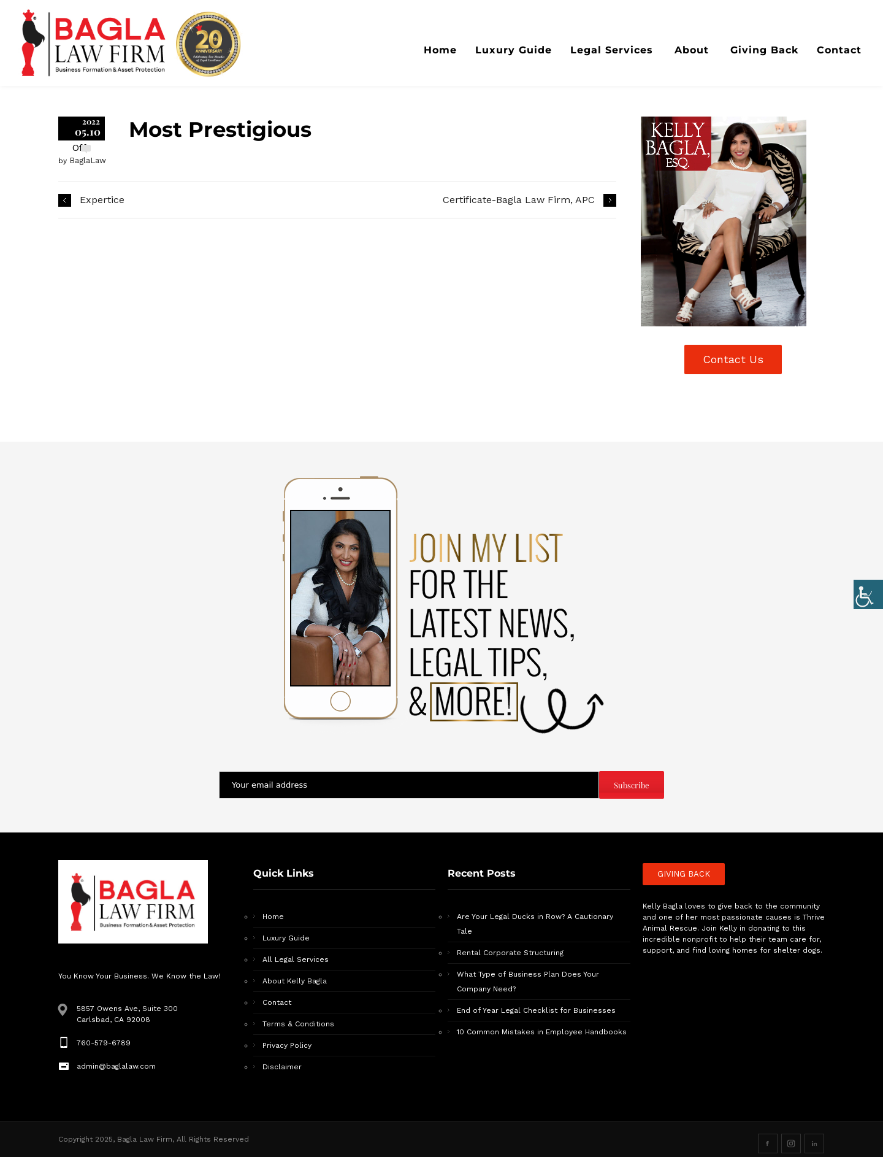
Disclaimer (282, 1067)
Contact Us (733, 359)
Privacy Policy (287, 1045)
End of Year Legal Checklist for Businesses (536, 1010)
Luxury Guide (286, 938)
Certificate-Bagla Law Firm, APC (519, 200)
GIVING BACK (683, 873)
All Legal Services (295, 959)
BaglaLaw (87, 160)
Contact (276, 1002)
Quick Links (283, 873)
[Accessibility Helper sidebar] (868, 593)
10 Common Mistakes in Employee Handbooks (542, 1032)
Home (273, 916)
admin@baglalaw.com (116, 1066)
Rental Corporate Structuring (510, 952)
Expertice (102, 200)
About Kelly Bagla (294, 981)
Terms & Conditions (298, 1024)
